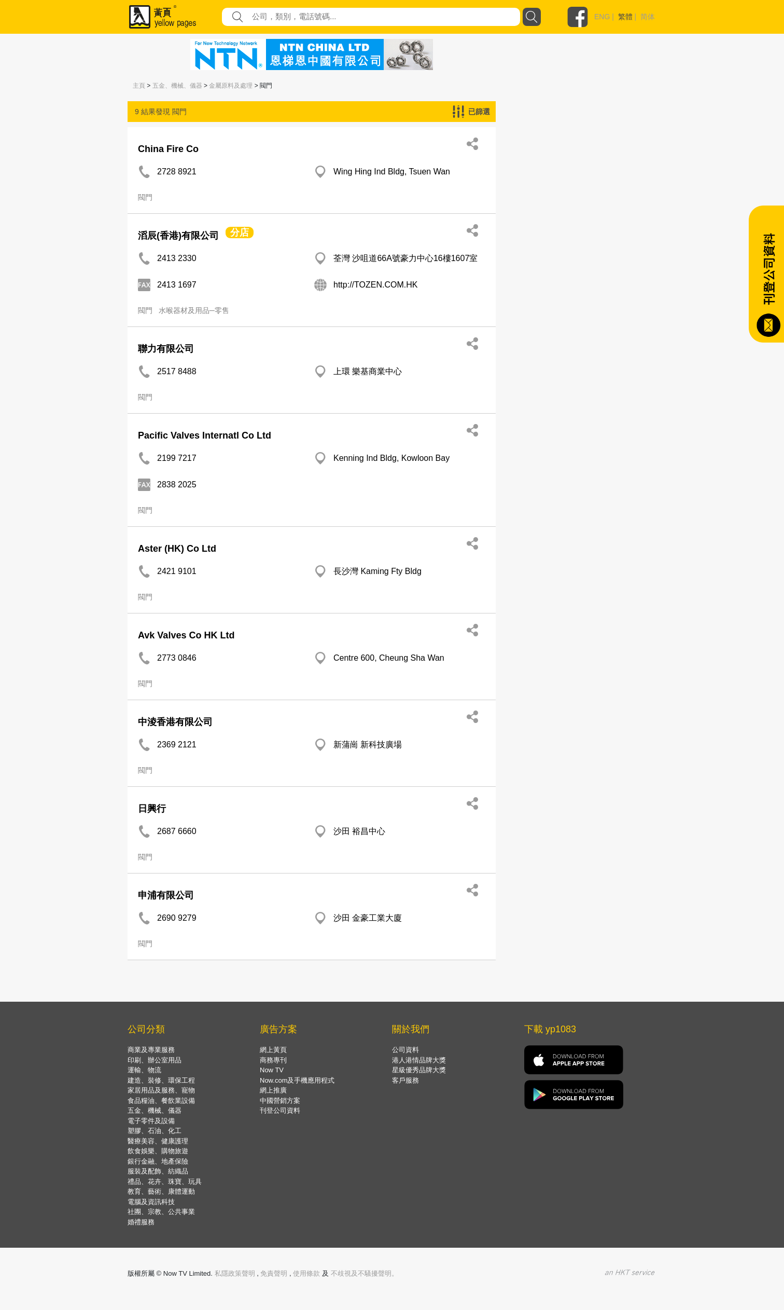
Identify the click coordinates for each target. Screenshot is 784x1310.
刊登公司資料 (280, 1110)
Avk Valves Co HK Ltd (186, 635)
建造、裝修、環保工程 (161, 1080)
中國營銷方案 (280, 1100)
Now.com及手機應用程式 (297, 1080)
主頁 (139, 85)
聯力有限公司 (166, 349)
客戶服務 (405, 1080)
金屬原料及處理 (231, 85)
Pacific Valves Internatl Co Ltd (204, 435)
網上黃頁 (273, 1050)
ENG (602, 16)
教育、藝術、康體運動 (161, 1191)
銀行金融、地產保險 (158, 1161)
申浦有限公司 (166, 895)
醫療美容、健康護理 (158, 1141)
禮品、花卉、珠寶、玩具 (165, 1181)
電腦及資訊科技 (151, 1202)
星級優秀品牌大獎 (419, 1070)
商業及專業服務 (151, 1050)
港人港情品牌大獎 (419, 1060)
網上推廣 (273, 1090)
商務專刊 (273, 1060)
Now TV (272, 1070)
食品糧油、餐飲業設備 (161, 1100)
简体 (647, 16)
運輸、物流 (144, 1070)
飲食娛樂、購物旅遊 (158, 1151)
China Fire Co (168, 149)
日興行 (152, 808)
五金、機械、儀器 (177, 85)
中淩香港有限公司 (175, 722)
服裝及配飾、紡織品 (158, 1171)
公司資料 (405, 1050)
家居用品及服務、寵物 (161, 1090)
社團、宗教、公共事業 (161, 1212)
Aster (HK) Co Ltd (177, 548)
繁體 (625, 16)
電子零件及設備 (151, 1121)
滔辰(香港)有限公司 (178, 235)
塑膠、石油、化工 (154, 1131)
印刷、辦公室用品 (154, 1060)
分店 (239, 232)
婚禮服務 (141, 1222)
